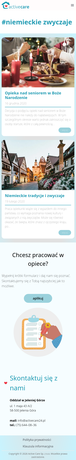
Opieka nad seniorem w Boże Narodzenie (33, 95)
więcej (65, 130)
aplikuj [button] (38, 298)
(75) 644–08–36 (26, 425)
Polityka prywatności (37, 440)
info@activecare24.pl (31, 420)
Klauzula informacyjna (38, 446)
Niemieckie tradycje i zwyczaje (35, 195)
